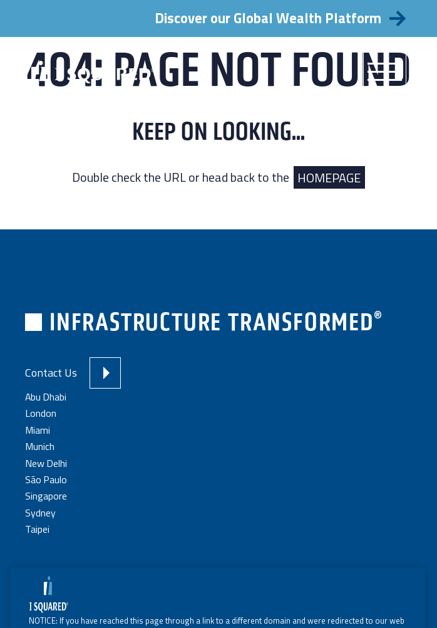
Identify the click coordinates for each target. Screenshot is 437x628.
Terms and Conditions (203, 573)
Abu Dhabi (45, 396)
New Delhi (46, 463)
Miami (37, 429)
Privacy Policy (274, 573)
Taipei (37, 528)
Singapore (46, 495)
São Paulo (46, 479)
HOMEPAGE (329, 177)
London (40, 413)
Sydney (40, 512)
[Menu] (385, 72)
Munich (39, 446)
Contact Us (51, 372)
